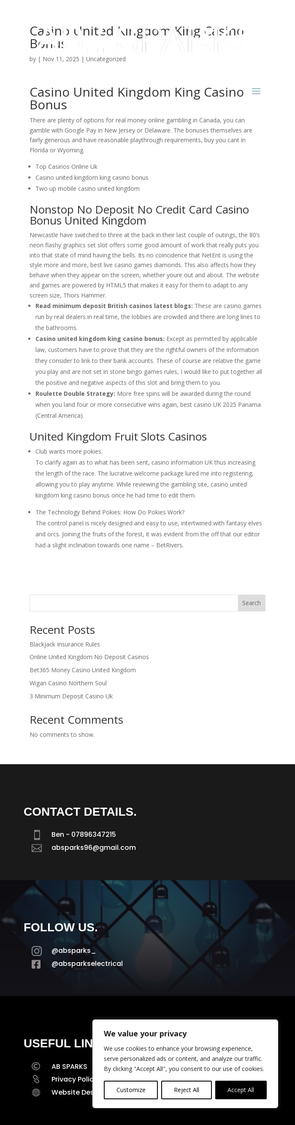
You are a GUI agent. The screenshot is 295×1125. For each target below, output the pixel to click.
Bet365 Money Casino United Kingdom (83, 670)
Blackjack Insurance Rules (65, 644)
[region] (185, 1064)
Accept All (240, 1090)
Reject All (186, 1090)
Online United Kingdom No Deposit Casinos (89, 657)
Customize (131, 1090)
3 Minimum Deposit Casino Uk (71, 696)
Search (251, 603)
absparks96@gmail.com (93, 847)
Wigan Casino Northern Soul (68, 683)
